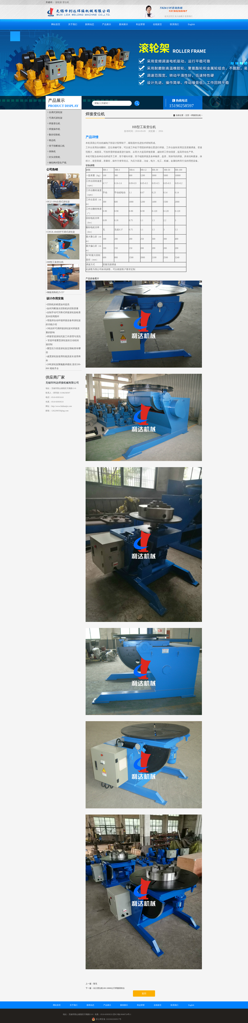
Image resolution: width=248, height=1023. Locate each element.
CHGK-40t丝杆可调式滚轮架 (61, 232)
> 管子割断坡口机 (56, 146)
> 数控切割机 (53, 134)
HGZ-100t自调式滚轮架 (58, 201)
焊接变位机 (196, 115)
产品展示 (106, 24)
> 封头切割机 (53, 157)
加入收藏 (178, 16)
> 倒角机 (51, 151)
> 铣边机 (51, 140)
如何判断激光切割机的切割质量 (62, 308)
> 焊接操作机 (53, 129)
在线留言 (157, 24)
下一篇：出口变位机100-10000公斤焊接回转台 (105, 988)
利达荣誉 (140, 24)
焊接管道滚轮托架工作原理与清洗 (64, 336)
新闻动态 (89, 24)
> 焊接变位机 (53, 123)
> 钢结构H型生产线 (56, 162)
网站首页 (55, 24)
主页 (187, 115)
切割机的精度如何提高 (58, 304)
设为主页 (168, 16)
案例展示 (123, 24)
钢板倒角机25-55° (55, 292)
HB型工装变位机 (55, 262)
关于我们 (72, 24)
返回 (144, 993)
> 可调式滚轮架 (54, 118)
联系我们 (188, 16)
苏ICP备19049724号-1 (122, 1014)
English (191, 24)
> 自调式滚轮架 (54, 112)
